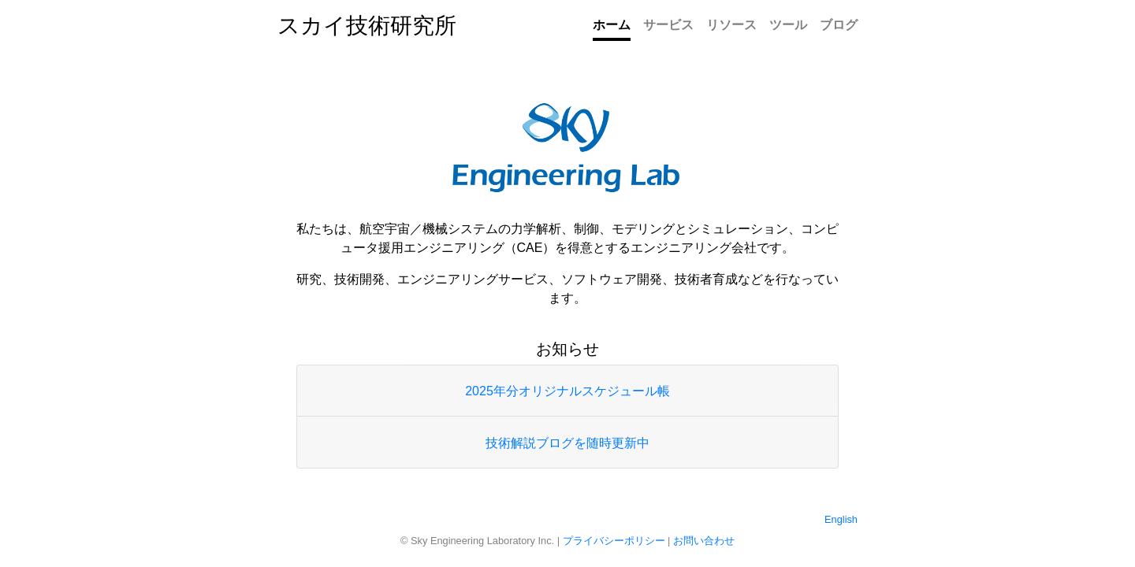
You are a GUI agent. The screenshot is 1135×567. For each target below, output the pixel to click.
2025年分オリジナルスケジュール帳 (567, 391)
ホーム (612, 25)
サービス (668, 25)
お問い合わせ (704, 541)
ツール (788, 25)
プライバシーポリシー (614, 541)
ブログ (839, 25)
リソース (731, 25)
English (841, 519)
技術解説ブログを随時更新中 (567, 443)
